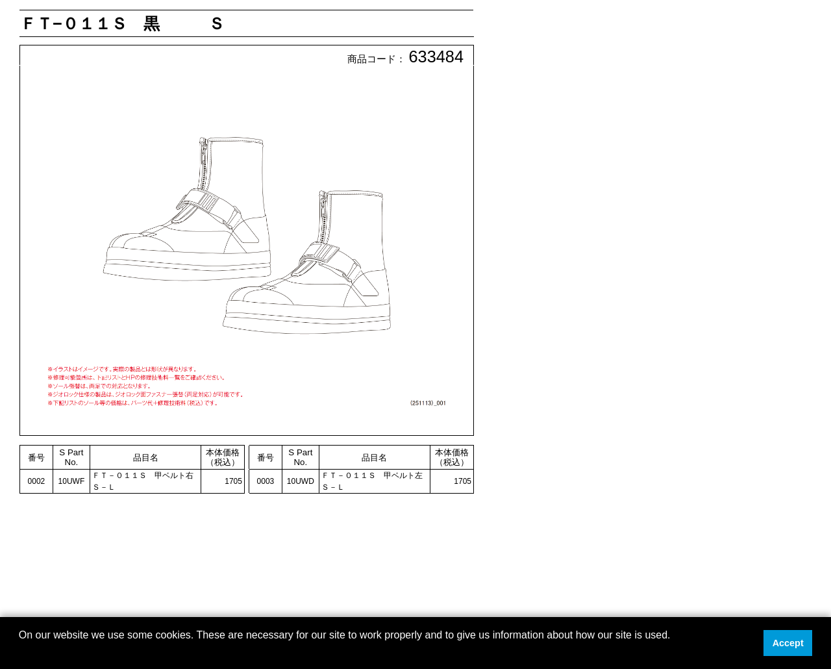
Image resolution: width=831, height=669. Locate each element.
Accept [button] (788, 643)
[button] (21, 652)
